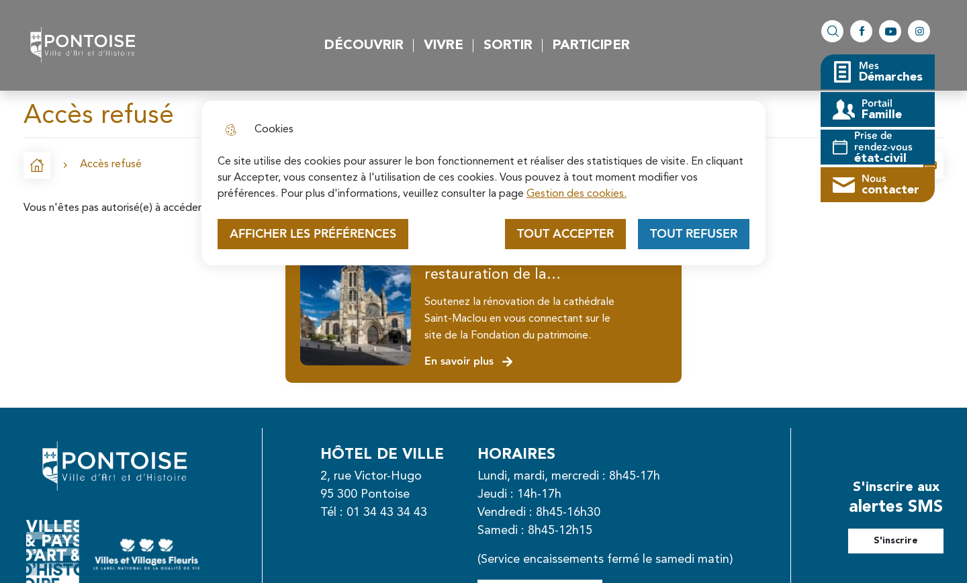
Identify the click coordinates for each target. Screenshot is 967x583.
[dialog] (483, 183)
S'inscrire (896, 540)
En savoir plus (469, 361)
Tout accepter (565, 234)
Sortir (508, 45)
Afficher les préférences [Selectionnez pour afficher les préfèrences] (313, 234)
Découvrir (364, 45)
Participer (591, 45)
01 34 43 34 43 (387, 512)
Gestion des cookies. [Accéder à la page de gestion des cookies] (576, 194)
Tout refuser (693, 234)
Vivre (443, 45)
